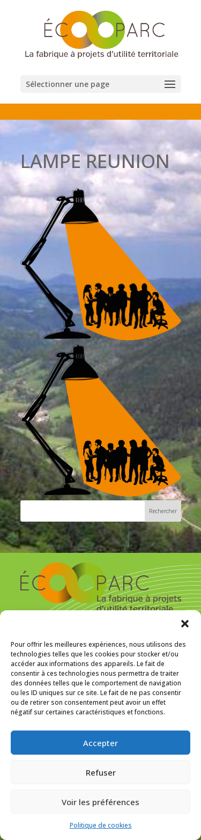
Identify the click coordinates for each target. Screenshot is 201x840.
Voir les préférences (100, 802)
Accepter (100, 742)
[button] (185, 623)
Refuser (101, 772)
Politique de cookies (101, 825)
